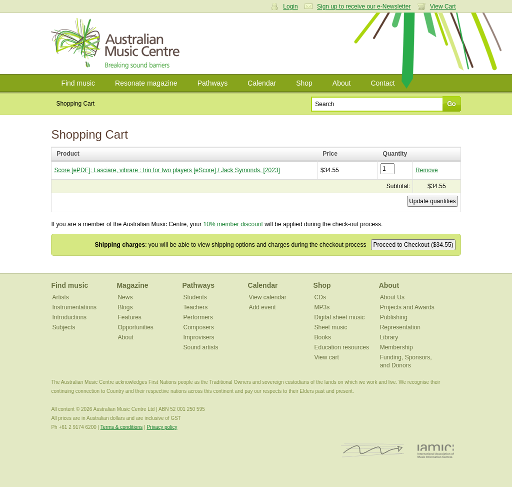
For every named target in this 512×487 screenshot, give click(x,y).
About (341, 83)
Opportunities (135, 327)
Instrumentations (74, 307)
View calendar (267, 297)
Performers (198, 317)
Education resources (341, 347)
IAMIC (436, 450)
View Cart (443, 6)
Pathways (213, 83)
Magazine (132, 285)
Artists (60, 297)
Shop (304, 83)
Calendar (262, 83)
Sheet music (331, 327)
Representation (400, 327)
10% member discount (233, 224)
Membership (396, 347)
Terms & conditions (121, 427)
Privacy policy (161, 427)
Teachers (196, 307)
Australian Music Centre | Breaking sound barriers (117, 43)
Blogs (125, 307)
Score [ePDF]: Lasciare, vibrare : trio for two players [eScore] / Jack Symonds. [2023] (167, 170)
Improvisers (199, 337)
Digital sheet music (339, 317)
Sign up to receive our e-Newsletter (363, 6)
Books (322, 337)
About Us (392, 297)
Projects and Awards (407, 307)
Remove (427, 170)
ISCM (373, 450)
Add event (262, 307)
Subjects (63, 327)
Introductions (69, 317)
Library (389, 337)
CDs (320, 297)
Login (290, 6)
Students (195, 297)
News (125, 297)
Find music (78, 83)
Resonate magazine (146, 83)
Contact (382, 83)
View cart (326, 357)
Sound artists (201, 347)
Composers (199, 327)
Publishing (394, 317)
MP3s (322, 307)
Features (129, 317)
